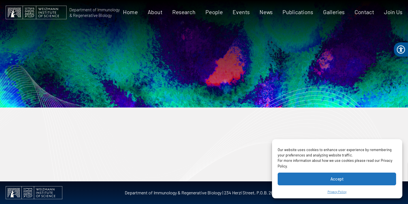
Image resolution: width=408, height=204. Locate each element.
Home (130, 11)
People (214, 11)
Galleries (334, 11)
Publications (298, 11)
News (266, 11)
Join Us (393, 11)
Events (241, 11)
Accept (337, 178)
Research (184, 11)
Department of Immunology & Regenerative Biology (94, 12)
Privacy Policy (337, 192)
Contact (364, 11)
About (155, 11)
